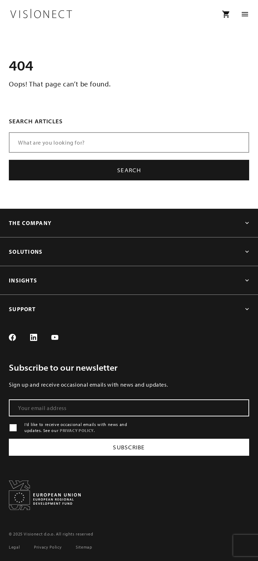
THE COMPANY (30, 222)
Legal (14, 547)
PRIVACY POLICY (77, 430)
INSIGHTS (23, 280)
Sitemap (84, 547)
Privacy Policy (48, 547)
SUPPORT (22, 309)
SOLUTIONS (26, 251)
